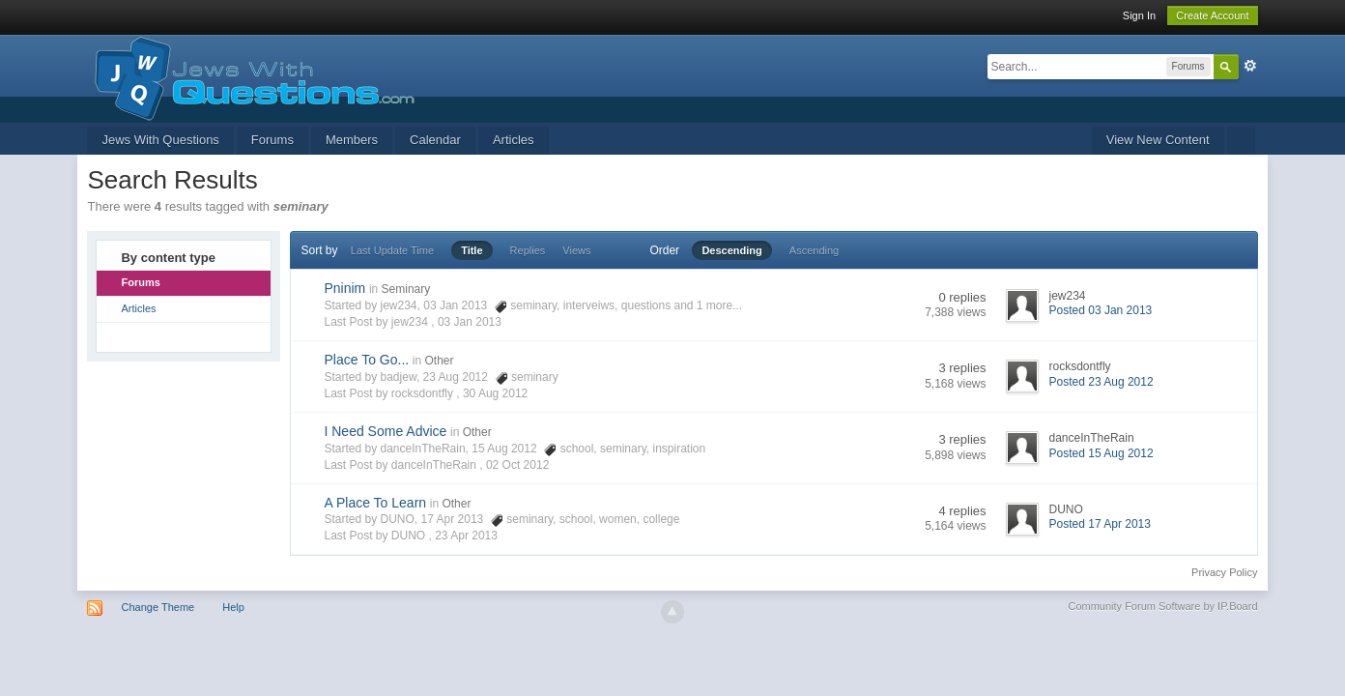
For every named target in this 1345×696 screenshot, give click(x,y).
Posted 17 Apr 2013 (1100, 524)
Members (352, 139)
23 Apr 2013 (466, 535)
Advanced (1250, 65)
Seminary (406, 289)
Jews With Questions (159, 139)
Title (471, 250)
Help (233, 607)
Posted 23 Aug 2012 (1101, 382)
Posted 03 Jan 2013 (1101, 310)
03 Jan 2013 (469, 322)
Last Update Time (392, 250)
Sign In (1139, 15)
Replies (528, 250)
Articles (513, 139)
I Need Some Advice (385, 431)
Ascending (814, 250)
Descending (731, 250)
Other (438, 360)
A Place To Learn (375, 502)
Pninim (344, 288)
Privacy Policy (1224, 572)
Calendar (435, 139)
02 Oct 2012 (517, 465)
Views (576, 250)
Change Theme (158, 607)
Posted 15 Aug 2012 (1101, 453)
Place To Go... (366, 359)
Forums (272, 139)
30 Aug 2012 (495, 393)
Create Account (1212, 15)
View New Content (1158, 139)
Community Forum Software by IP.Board (1162, 606)
